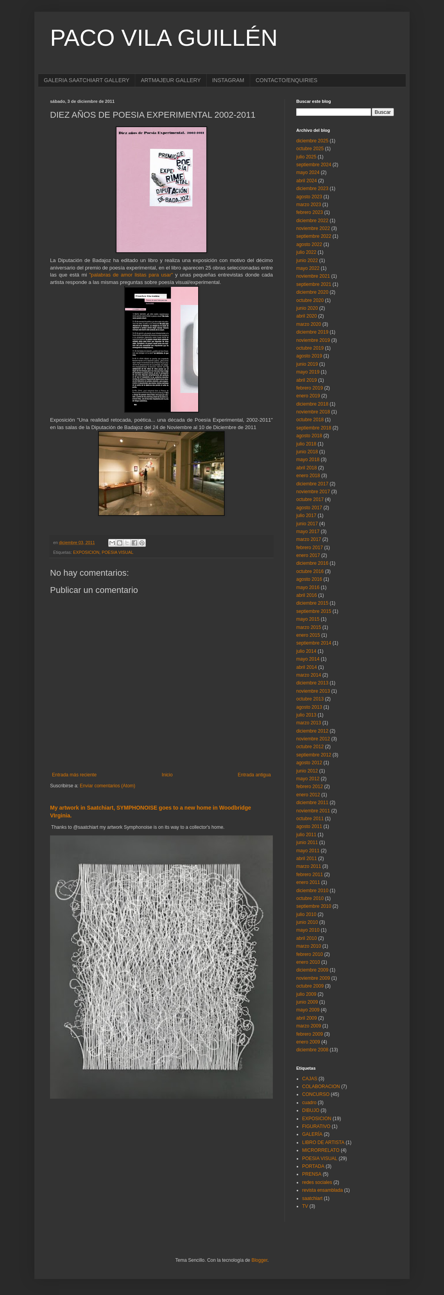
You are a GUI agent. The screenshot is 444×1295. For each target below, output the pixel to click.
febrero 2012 (309, 786)
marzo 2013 (308, 723)
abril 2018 (306, 468)
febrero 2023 (309, 212)
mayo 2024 (307, 172)
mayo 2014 (307, 659)
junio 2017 (307, 523)
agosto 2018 (309, 435)
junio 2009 (307, 1002)
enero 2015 (308, 635)
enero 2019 (308, 396)
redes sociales (317, 1182)
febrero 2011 (309, 874)
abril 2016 (306, 595)
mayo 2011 (307, 850)
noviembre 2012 (313, 739)
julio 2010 (306, 914)
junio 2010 (307, 922)
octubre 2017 (310, 499)
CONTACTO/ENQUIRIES (286, 80)
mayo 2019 (307, 372)
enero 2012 (308, 794)
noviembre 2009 (313, 978)
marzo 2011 (308, 866)
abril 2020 (306, 316)
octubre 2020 (310, 300)
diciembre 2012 (312, 731)
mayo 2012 (307, 778)
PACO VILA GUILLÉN (164, 38)
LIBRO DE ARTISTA (323, 1142)
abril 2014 (306, 667)
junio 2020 (307, 308)
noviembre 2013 (313, 691)
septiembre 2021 (313, 284)
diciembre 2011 (312, 802)
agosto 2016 (309, 579)
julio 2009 (306, 994)
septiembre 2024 (313, 164)
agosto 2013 (309, 707)
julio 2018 (306, 444)
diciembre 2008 (312, 1050)
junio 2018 (307, 451)
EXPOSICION (86, 552)
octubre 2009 (310, 986)
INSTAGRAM (228, 80)
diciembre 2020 (312, 292)
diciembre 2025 (312, 141)
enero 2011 (308, 882)
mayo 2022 (307, 268)
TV (305, 1206)
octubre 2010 (310, 898)
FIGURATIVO (316, 1126)
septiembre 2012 (313, 755)
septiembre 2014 (313, 643)
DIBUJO (310, 1110)
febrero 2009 (309, 1034)
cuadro (309, 1102)
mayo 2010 (307, 930)
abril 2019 (306, 380)
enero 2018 (308, 475)
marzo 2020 (308, 324)
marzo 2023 (308, 204)
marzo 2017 (308, 539)
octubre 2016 (310, 571)
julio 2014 (306, 651)
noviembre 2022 (313, 228)
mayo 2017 (307, 531)
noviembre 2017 (313, 491)
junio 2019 (307, 364)
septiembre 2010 (313, 906)
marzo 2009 (308, 1026)
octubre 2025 (310, 148)
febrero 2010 (309, 954)
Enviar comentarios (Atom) (107, 785)
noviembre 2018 (313, 412)
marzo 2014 (308, 675)
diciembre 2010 (312, 890)
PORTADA (313, 1166)
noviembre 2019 (313, 340)
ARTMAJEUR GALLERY (171, 80)
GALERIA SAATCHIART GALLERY (86, 80)
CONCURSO (315, 1094)
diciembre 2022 (312, 220)
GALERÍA (312, 1134)
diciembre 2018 (312, 404)
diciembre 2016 (312, 563)
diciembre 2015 (312, 603)
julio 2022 (306, 252)
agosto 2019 (309, 356)
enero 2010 (308, 962)
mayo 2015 (307, 619)
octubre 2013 (310, 699)
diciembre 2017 (312, 484)
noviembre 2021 (313, 276)
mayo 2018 (307, 459)
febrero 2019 (309, 388)
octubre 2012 (310, 746)
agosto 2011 (309, 826)
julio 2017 (306, 515)
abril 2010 (306, 938)
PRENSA (311, 1174)
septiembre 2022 (313, 236)
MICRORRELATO (321, 1150)
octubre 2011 (310, 818)
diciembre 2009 (312, 970)
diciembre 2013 (312, 683)
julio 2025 (306, 157)
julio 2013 (306, 715)
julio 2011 (306, 834)
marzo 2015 (308, 627)
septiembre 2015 (313, 611)
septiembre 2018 (313, 428)
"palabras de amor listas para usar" (131, 275)
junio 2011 (307, 842)
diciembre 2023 (312, 188)
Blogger (259, 1260)
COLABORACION (321, 1086)
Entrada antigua (254, 775)
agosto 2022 (309, 244)
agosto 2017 (309, 507)
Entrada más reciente (74, 775)
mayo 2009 (307, 1010)
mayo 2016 (307, 587)
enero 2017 (308, 555)
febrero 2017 (309, 547)
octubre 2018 (310, 419)
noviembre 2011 (313, 811)
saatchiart (312, 1198)
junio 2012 (307, 771)
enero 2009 (308, 1042)
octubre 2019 (310, 348)
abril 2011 (306, 858)
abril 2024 (306, 180)
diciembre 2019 (312, 332)
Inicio (167, 775)
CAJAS (309, 1078)
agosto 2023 (309, 196)
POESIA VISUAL (117, 552)
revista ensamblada (322, 1190)
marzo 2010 (308, 946)
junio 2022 (307, 260)
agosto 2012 (309, 762)
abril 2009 (306, 1018)
